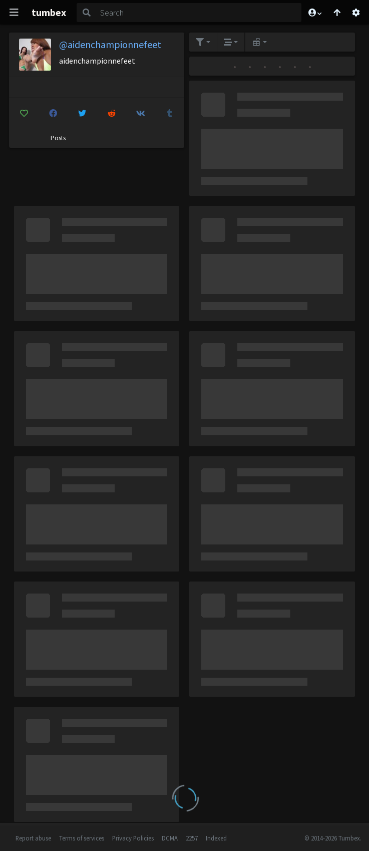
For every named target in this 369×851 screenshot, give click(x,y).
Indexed (216, 838)
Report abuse (33, 838)
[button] (314, 13)
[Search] (199, 12)
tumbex (49, 12)
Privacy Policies (133, 838)
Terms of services (81, 838)
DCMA (170, 838)
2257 (192, 838)
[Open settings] (356, 13)
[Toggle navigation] (14, 12)
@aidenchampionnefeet (110, 44)
